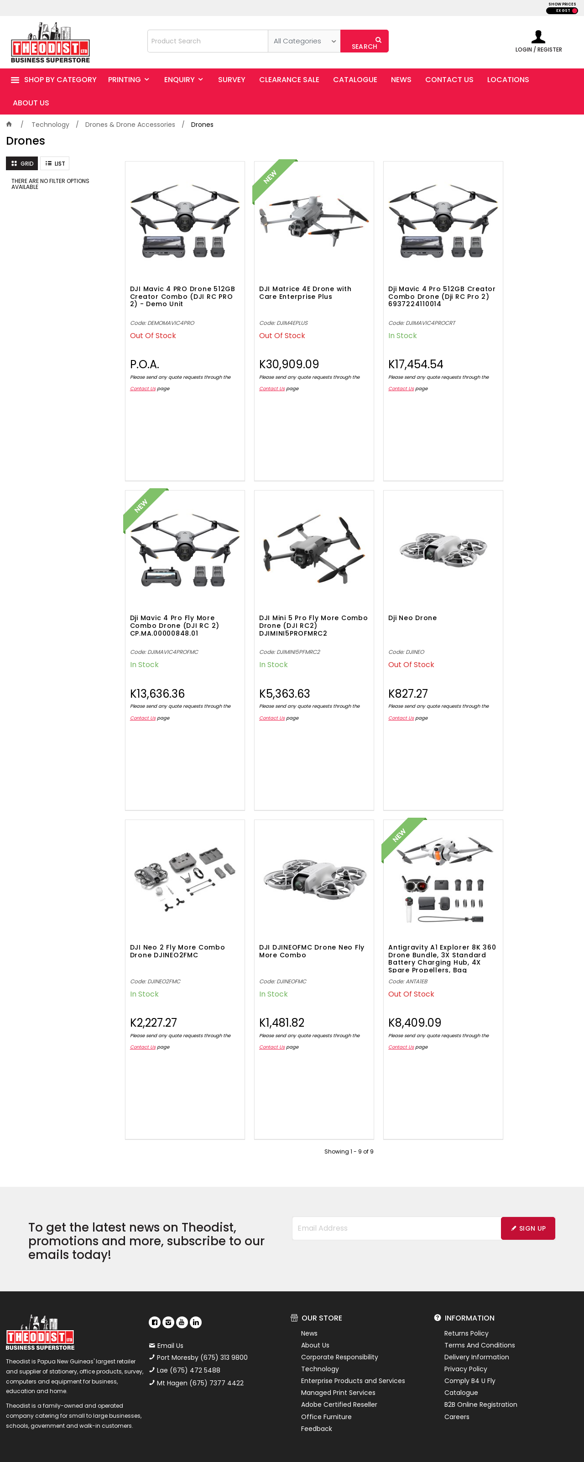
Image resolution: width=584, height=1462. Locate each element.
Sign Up (532, 1184)
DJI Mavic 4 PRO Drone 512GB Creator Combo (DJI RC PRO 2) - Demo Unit (171, 284)
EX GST (563, 10)
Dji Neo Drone (269, 589)
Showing (349, 1107)
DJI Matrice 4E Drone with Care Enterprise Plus (291, 278)
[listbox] (304, 41)
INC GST (574, 10)
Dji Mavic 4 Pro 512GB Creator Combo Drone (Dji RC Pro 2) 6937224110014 (399, 284)
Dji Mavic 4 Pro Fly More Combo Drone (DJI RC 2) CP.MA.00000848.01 (518, 282)
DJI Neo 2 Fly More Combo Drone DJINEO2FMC (392, 597)
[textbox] (208, 41)
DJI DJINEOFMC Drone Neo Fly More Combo (520, 593)
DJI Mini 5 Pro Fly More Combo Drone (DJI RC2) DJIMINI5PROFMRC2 (174, 597)
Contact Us (151, 374)
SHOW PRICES (562, 4)
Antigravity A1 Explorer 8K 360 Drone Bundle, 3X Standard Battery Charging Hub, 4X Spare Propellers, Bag (176, 914)
